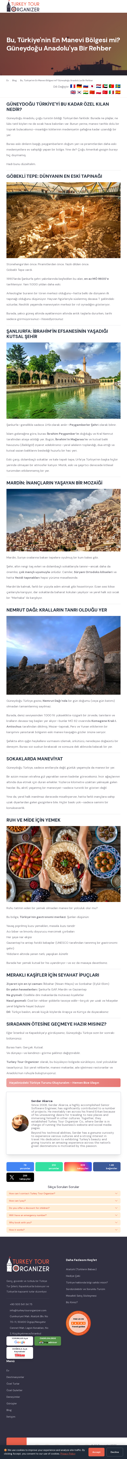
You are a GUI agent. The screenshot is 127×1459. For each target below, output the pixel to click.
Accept (96, 1452)
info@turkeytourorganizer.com (28, 1310)
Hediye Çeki (73, 1276)
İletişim (10, 1416)
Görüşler (11, 1403)
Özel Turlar (13, 1383)
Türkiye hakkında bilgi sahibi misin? (87, 1282)
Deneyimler (13, 1397)
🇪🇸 (118, 92)
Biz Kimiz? (72, 1302)
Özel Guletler (14, 1390)
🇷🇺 (86, 86)
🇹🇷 (105, 92)
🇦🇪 (105, 86)
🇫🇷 (73, 86)
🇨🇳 (92, 92)
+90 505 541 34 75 (21, 1304)
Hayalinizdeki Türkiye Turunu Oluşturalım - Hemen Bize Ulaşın (54, 1083)
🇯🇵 (92, 86)
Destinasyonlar (15, 1377)
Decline (115, 1452)
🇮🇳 (86, 92)
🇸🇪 (118, 86)
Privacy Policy (67, 1453)
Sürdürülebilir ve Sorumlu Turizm (85, 1289)
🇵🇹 (112, 86)
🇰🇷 (80, 92)
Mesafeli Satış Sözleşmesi (81, 1295)
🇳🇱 (99, 86)
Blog (9, 1410)
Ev (7, 1370)
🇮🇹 (112, 92)
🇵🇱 (99, 92)
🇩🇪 (80, 86)
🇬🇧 (73, 92)
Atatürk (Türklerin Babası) (81, 1269)
